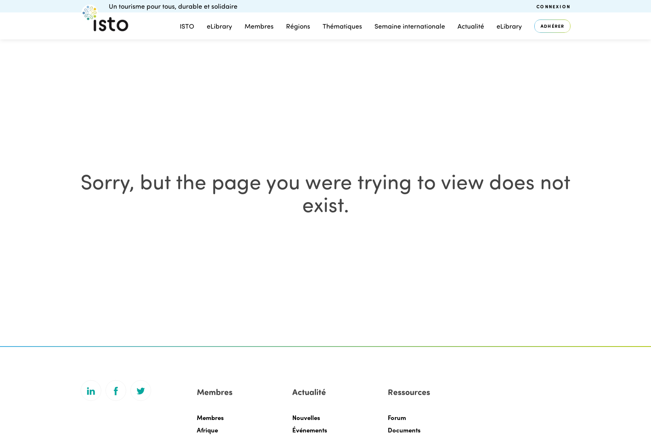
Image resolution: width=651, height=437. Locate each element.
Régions (298, 26)
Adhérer (552, 26)
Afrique (207, 430)
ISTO (187, 26)
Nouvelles (306, 417)
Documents (404, 430)
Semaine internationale (409, 26)
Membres (259, 26)
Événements (309, 430)
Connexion (553, 6)
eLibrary (219, 26)
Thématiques (342, 26)
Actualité (471, 26)
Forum (397, 417)
